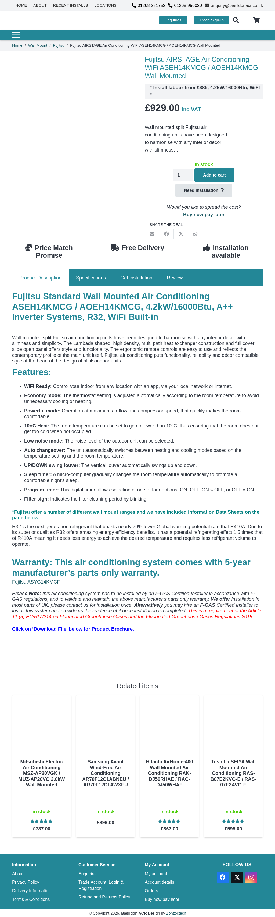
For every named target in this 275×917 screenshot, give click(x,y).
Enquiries (87, 873)
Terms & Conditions (31, 899)
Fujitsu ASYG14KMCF (36, 582)
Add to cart (214, 175)
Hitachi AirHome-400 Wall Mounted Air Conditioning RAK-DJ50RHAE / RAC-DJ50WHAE (169, 773)
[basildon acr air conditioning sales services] (37, 20)
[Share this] (166, 234)
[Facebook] (223, 877)
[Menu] (135, 35)
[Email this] (152, 234)
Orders (151, 890)
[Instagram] (251, 877)
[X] (237, 877)
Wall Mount (37, 45)
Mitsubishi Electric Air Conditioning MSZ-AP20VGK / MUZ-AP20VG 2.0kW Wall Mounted (41, 773)
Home (17, 45)
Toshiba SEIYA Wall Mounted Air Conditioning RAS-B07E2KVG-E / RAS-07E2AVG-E (233, 773)
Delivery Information (31, 890)
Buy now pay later (204, 214)
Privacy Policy (25, 882)
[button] (235, 20)
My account (156, 873)
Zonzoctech (176, 913)
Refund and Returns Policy (104, 896)
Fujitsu (58, 45)
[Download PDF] (52, 661)
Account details (159, 882)
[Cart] (256, 20)
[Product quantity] (183, 175)
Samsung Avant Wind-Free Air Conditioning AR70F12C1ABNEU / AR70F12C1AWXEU (105, 773)
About (17, 873)
